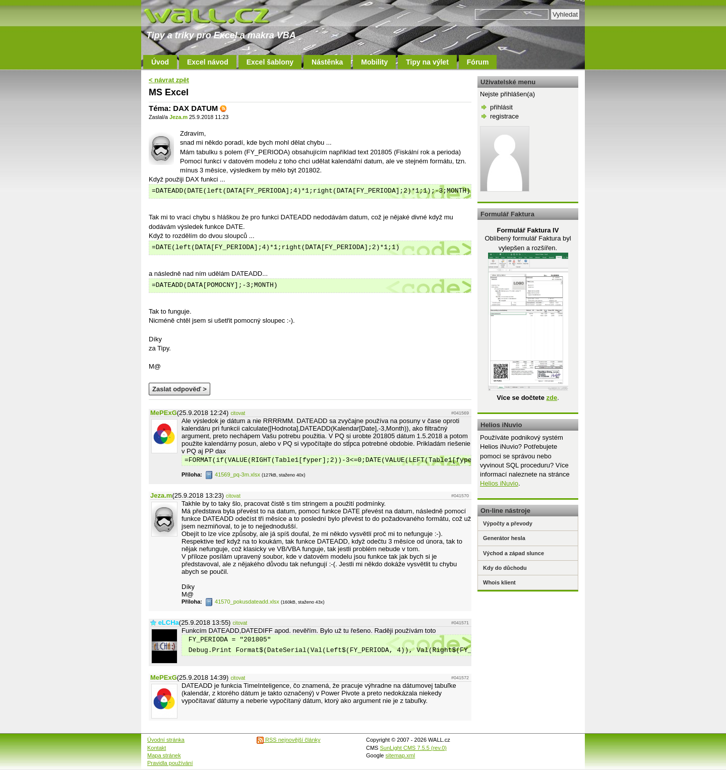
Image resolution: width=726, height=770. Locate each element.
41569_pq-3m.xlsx (232, 474)
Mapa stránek (164, 755)
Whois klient (499, 582)
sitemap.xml (400, 755)
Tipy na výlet (427, 62)
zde (551, 397)
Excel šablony (270, 62)
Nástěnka (327, 62)
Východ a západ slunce (513, 553)
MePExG (163, 413)
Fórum (478, 62)
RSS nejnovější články (289, 740)
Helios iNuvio (499, 483)
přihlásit (501, 107)
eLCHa (168, 622)
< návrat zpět (169, 80)
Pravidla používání (170, 763)
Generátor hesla (504, 538)
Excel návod (207, 62)
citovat (237, 413)
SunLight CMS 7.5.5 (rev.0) (413, 748)
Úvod (160, 62)
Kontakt (156, 748)
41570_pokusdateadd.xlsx (242, 602)
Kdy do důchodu (505, 568)
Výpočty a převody (507, 523)
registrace (504, 116)
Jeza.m (178, 117)
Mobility (374, 62)
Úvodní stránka (166, 740)
